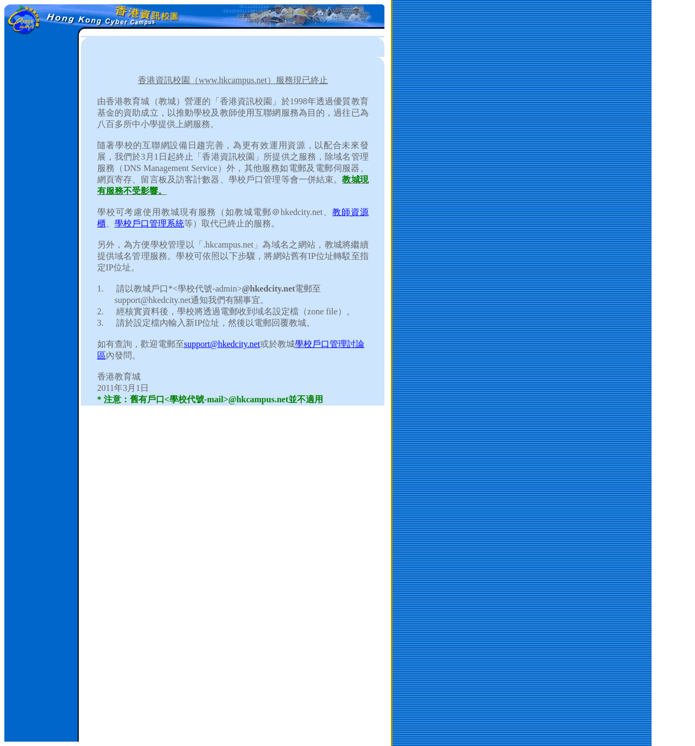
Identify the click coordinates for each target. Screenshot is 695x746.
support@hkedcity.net (222, 344)
